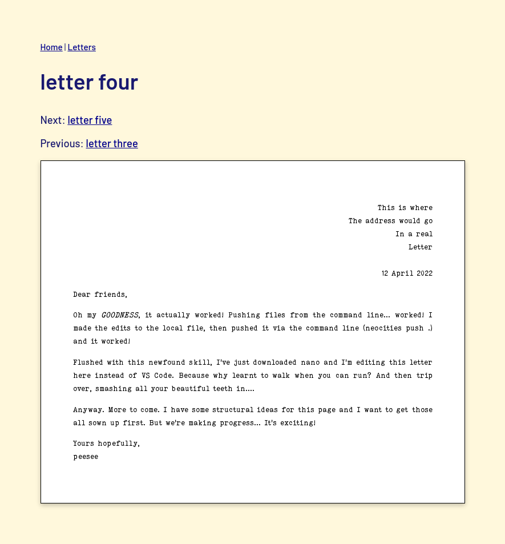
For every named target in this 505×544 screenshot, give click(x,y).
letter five (89, 120)
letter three (112, 143)
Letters (81, 47)
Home (51, 47)
